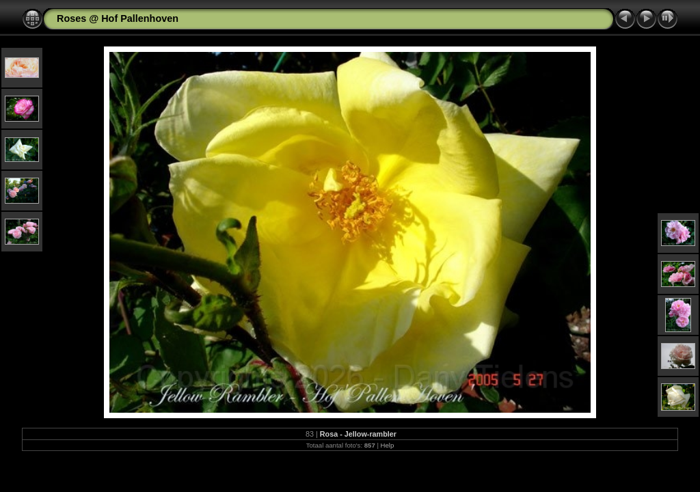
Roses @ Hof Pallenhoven (117, 18)
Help (387, 445)
